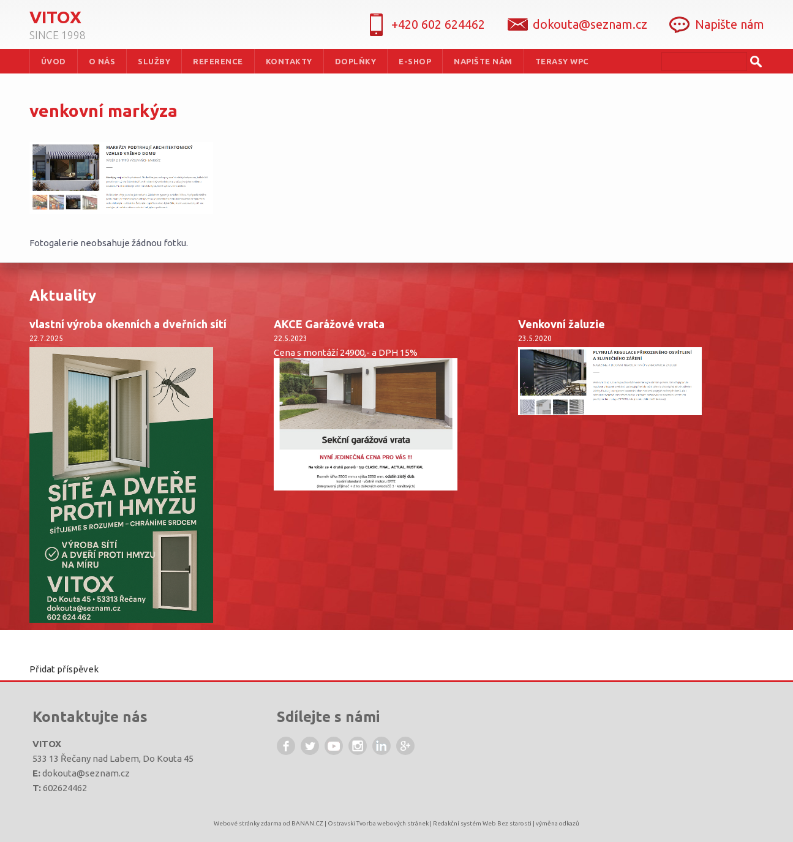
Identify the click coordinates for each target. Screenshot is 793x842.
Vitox (55, 16)
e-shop (415, 61)
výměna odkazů (557, 823)
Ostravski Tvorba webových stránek (378, 823)
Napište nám (729, 24)
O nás (102, 61)
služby (154, 61)
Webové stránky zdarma (248, 823)
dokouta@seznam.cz (86, 773)
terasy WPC (562, 61)
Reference (218, 61)
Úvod (53, 61)
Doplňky (356, 61)
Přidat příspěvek (64, 669)
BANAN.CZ (307, 823)
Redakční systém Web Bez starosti (482, 823)
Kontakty (289, 61)
